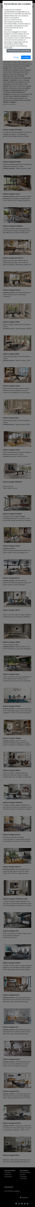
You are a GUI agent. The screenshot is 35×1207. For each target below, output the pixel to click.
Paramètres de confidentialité (19, 51)
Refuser (16, 57)
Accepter (25, 57)
